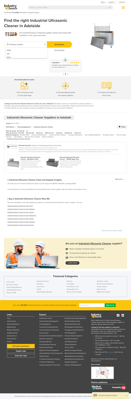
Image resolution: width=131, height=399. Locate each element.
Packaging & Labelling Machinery (74, 330)
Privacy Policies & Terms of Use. (49, 396)
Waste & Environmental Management (75, 353)
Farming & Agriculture (45, 342)
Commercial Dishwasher (39, 135)
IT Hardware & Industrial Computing (49, 359)
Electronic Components (46, 339)
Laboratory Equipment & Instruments (49, 365)
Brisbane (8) (30, 133)
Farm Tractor (41, 286)
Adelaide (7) (68, 133)
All (27, 131)
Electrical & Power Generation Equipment (51, 336)
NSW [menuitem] (9, 50)
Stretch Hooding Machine (105, 284)
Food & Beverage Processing (47, 344)
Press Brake (70, 284)
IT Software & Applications (46, 362)
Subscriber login (21, 356)
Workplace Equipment (71, 362)
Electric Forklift (11, 293)
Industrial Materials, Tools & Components (51, 353)
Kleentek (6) (20, 131)
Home (8, 318)
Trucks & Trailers (69, 347)
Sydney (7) (39, 133)
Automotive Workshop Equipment (48, 321)
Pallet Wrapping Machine (44, 292)
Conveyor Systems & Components (49, 330)
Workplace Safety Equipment (73, 365)
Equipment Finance (43, 281)
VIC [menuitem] (8, 54)
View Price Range (59, 50)
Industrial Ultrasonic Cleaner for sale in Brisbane (21, 209)
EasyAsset (111, 352)
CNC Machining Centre (14, 290)
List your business (20, 346)
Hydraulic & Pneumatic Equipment (49, 350)
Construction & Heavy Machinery (48, 327)
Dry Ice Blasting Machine (93, 135)
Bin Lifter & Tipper (12, 285)
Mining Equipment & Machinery (73, 327)
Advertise (122, 2)
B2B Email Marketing (13, 330)
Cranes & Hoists (43, 333)
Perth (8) (21, 133)
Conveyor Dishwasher (75, 135)
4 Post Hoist (10, 282)
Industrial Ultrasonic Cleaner (43, 127)
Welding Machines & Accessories (74, 356)
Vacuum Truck (101, 289)
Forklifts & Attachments (46, 347)
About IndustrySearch (13, 324)
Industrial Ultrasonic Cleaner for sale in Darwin (20, 225)
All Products (10, 127)
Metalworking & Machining (72, 324)
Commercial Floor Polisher (57, 135)
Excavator (40, 284)
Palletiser (69, 281)
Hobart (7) (59, 133)
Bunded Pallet (24, 135)
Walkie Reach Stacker (103, 292)
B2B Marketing (11, 327)
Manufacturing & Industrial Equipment (75, 318)
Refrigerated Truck (73, 289)
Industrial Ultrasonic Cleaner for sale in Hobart (20, 219)
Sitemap (9, 342)
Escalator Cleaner (108, 135)
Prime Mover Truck (73, 286)
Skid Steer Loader (102, 281)
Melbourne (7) (49, 133)
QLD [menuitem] (8, 57)
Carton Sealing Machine (14, 287)
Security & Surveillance (71, 339)
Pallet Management (70, 333)
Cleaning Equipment (24, 127)
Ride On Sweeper (48, 137)
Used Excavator (102, 286)
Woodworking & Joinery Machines (74, 359)
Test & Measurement (70, 342)
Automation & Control (45, 318)
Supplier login (21, 351)
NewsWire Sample (12, 333)
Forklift (39, 289)
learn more (72, 263)
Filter (122, 127)
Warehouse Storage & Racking (73, 350)
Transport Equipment (70, 344)
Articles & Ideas (11, 321)
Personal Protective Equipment (73, 336)
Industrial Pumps (44, 356)
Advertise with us (12, 336)
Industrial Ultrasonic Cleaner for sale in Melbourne (21, 215)
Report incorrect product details (112, 230)
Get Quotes (59, 44)
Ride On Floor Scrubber (32, 137)
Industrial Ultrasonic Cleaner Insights (18, 139)
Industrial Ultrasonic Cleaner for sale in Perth (20, 206)
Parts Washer (18, 137)
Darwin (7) (77, 133)
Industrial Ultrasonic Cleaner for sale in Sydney (20, 212)
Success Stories (11, 339)
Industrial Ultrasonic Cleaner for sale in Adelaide (21, 222)
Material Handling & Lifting (72, 321)
